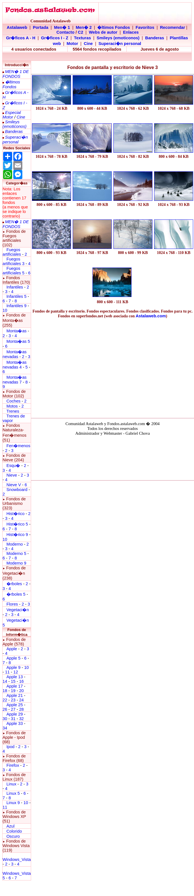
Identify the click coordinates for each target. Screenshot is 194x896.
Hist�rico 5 (17, 524)
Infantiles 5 (17, 296)
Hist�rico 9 (17, 534)
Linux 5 (13, 793)
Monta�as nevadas (15, 354)
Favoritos (145, 27)
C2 (80, 32)
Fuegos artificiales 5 (13, 270)
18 (5, 690)
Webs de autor (103, 32)
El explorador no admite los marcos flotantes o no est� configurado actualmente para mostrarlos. (112, 457)
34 (5, 728)
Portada (40, 27)
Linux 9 (13, 802)
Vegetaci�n (18, 610)
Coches (14, 401)
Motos (12, 406)
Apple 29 (15, 714)
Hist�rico (16, 513)
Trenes (13, 411)
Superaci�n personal (119, 43)
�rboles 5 (16, 594)
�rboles (14, 583)
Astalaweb (17, 27)
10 (5, 310)
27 (13, 709)
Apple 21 (15, 695)
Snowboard (17, 489)
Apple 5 (14, 658)
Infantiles (15, 287)
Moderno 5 (16, 553)
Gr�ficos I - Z (54, 38)
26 (5, 709)
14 (5, 681)
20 (21, 690)
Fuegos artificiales (12, 252)
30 (5, 718)
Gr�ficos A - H (20, 38)
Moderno (15, 544)
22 (5, 700)
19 (13, 690)
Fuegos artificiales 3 (13, 261)
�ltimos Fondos (113, 27)
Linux (11, 784)
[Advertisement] (113, 366)
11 (7, 672)
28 (21, 709)
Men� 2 (84, 27)
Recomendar (172, 27)
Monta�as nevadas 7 (15, 379)
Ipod (11, 746)
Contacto (66, 32)
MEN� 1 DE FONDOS (16, 74)
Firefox (13, 765)
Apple (12, 649)
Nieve (12, 475)
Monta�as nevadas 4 (15, 364)
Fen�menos (18, 445)
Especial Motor (12, 114)
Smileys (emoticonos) (118, 38)
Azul (11, 826)
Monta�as (17, 331)
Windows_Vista (17, 859)
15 (13, 681)
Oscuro (13, 836)
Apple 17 (15, 686)
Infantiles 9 (17, 305)
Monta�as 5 (18, 341)
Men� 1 (62, 27)
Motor (72, 43)
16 (21, 681)
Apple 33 (15, 723)
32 (21, 718)
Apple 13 (15, 677)
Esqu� (13, 465)
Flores (12, 604)
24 (21, 700)
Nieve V (14, 485)
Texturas (82, 38)
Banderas (154, 38)
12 (15, 672)
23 (13, 700)
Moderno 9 (16, 563)
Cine (88, 43)
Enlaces (131, 32)
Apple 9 (14, 667)
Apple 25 (15, 705)
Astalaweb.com (151, 316)
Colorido (14, 831)
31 (13, 718)
